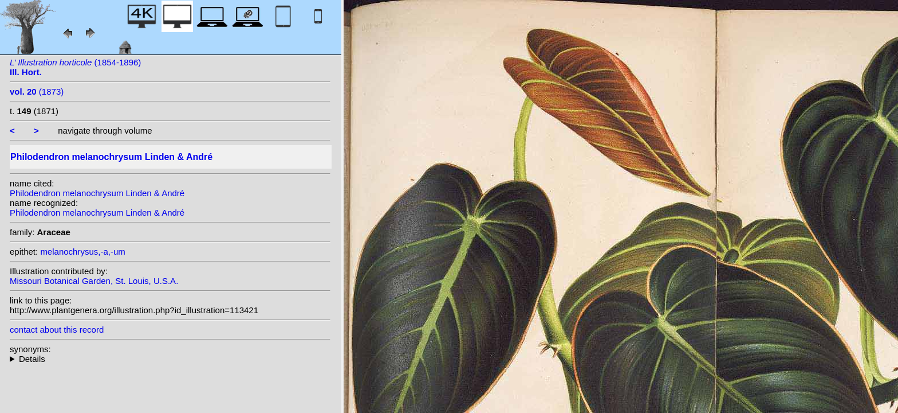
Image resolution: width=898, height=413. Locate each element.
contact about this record (57, 329)
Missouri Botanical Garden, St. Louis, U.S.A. (94, 281)
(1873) (37, 91)
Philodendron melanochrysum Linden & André (97, 193)
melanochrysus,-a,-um (82, 251)
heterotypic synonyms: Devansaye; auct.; (170, 359)
